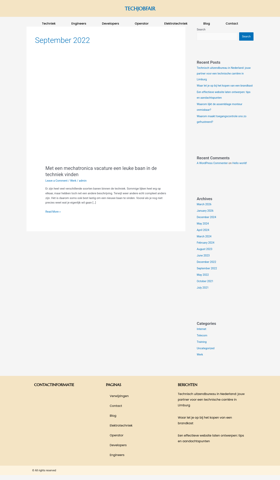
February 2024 (206, 248)
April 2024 (203, 235)
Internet (201, 334)
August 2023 (205, 254)
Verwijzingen (119, 401)
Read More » (53, 211)
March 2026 (204, 209)
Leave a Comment (56, 180)
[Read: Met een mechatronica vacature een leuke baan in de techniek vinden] (105, 115)
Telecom (202, 340)
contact (232, 23)
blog (206, 23)
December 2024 (207, 222)
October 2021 (205, 286)
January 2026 (205, 216)
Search (246, 36)
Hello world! (240, 168)
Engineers (78, 23)
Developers (110, 23)
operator (142, 23)
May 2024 (203, 229)
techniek (49, 23)
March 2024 (204, 241)
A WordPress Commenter (213, 168)
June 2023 (203, 260)
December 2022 (207, 267)
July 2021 (203, 292)
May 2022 (203, 280)
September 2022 (207, 273)
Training (202, 346)
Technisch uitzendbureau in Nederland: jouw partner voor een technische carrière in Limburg (224, 73)
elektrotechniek (175, 23)
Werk (74, 180)
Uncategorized (206, 353)
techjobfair (140, 8)
